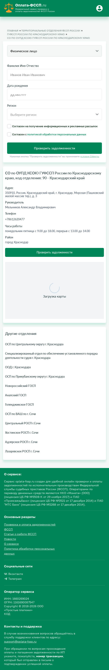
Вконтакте (13, 574)
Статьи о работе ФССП (20, 534)
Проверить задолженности (54, 252)
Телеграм (13, 578)
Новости (10, 539)
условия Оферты (89, 156)
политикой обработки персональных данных (56, 134)
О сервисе (11, 543)
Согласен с (46, 134)
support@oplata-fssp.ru (20, 641)
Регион (11, 105)
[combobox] (54, 51)
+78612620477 (15, 219)
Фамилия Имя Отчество (23, 65)
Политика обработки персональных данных (29, 551)
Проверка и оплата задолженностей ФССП (30, 527)
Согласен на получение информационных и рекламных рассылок (52, 126)
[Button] (100, 8)
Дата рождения (17, 85)
